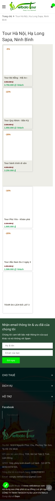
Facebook (12, 414)
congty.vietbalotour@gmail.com (25, 476)
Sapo (17, 496)
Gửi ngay (11, 360)
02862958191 (38, 472)
